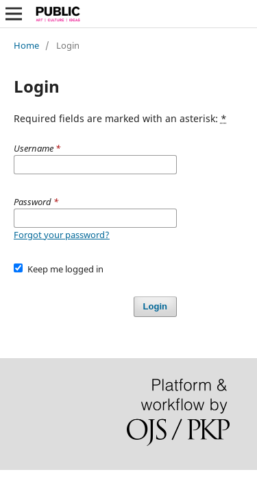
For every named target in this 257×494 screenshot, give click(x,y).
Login (155, 306)
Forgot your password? (62, 234)
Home (26, 45)
